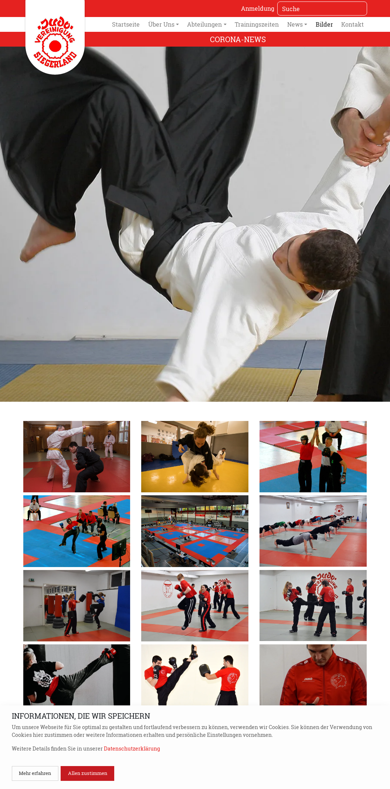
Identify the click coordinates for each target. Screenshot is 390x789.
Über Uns (161, 24)
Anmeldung (257, 8)
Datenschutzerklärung (132, 748)
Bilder (324, 24)
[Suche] (322, 8)
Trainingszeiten (257, 24)
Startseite (126, 24)
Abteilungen (204, 24)
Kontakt (352, 24)
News (295, 24)
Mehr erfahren (35, 773)
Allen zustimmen (87, 773)
